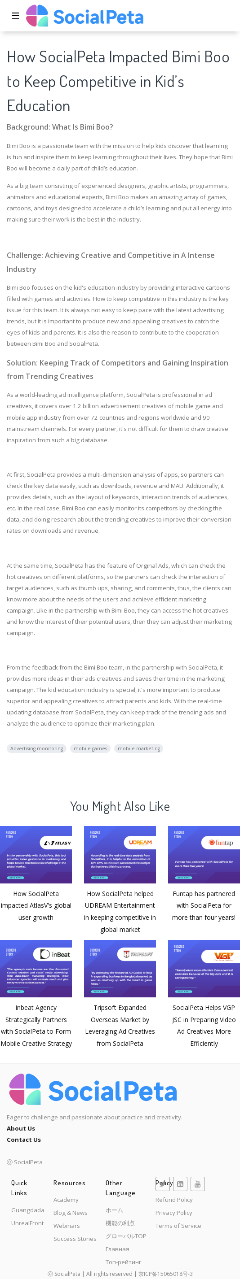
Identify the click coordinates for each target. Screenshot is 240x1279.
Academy (66, 1200)
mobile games (90, 748)
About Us (21, 1128)
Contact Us (24, 1139)
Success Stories (75, 1239)
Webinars (66, 1226)
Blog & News (70, 1213)
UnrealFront (27, 1223)
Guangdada (27, 1210)
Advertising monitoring (36, 748)
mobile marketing (139, 748)
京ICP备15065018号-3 (165, 1274)
